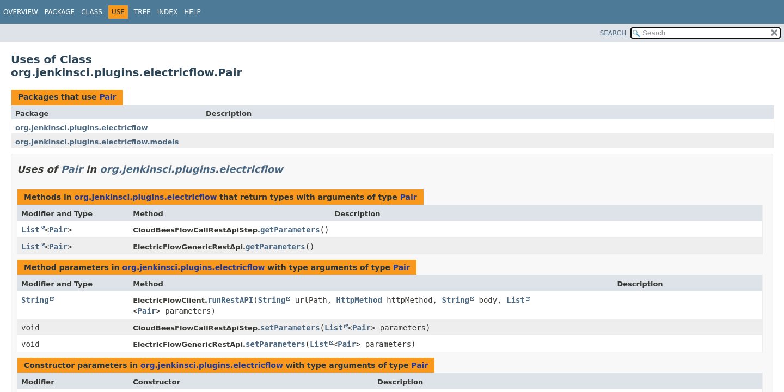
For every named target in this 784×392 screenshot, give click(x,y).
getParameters (290, 229)
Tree (142, 12)
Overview (20, 12)
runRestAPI (230, 300)
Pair (107, 97)
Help (192, 12)
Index (167, 12)
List (30, 229)
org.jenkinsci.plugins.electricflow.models (97, 142)
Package (60, 12)
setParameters (290, 327)
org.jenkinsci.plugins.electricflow (81, 128)
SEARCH (613, 33)
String (35, 300)
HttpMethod (359, 300)
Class (91, 12)
